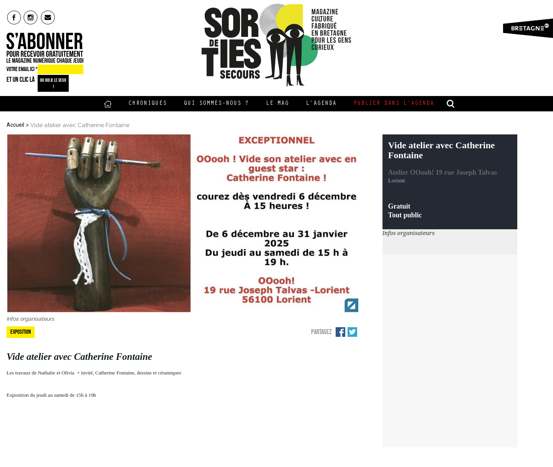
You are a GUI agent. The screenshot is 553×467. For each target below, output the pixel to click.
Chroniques (147, 104)
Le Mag (277, 104)
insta (30, 17)
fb (14, 17)
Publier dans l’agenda (393, 104)
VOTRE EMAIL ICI (22, 69)
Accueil (108, 103)
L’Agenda (321, 104)
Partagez (321, 332)
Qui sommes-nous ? (216, 104)
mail (48, 17)
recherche (450, 103)
